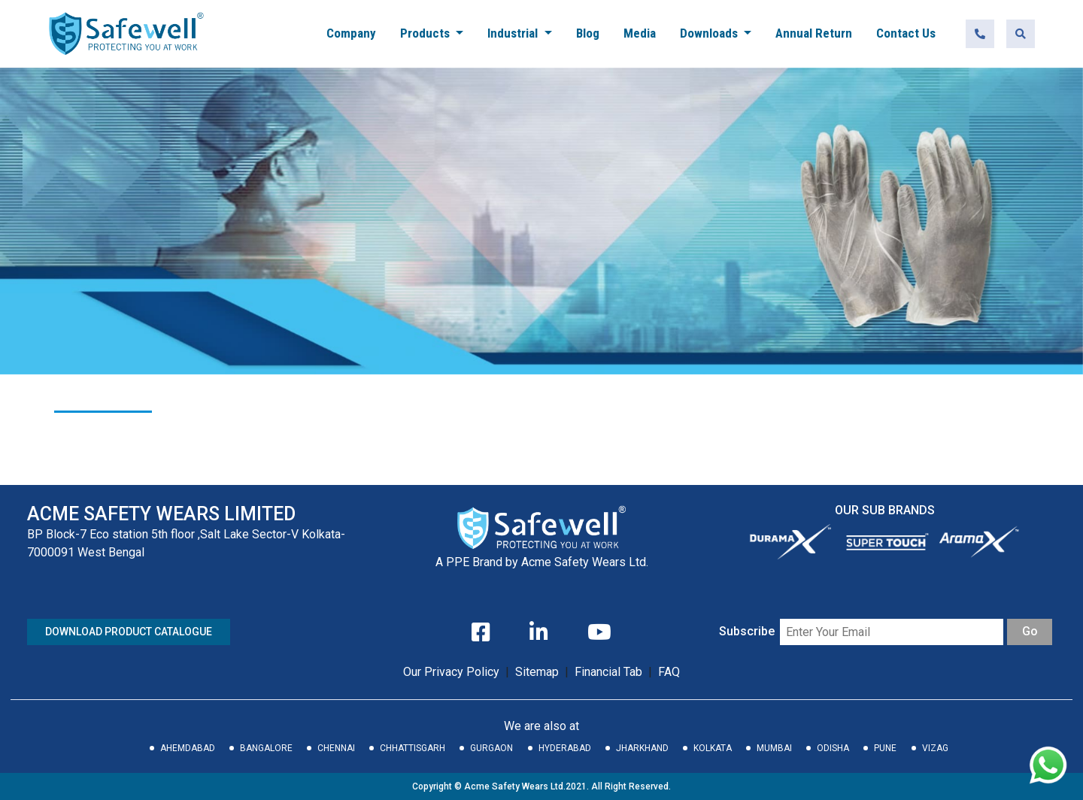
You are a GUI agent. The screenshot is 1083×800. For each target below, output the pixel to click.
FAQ (669, 672)
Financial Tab (610, 672)
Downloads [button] (710, 33)
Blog (587, 33)
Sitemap (537, 672)
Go (1030, 631)
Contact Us (906, 33)
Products (426, 33)
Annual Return (813, 33)
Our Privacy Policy (451, 672)
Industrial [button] (514, 33)
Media (639, 33)
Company (351, 33)
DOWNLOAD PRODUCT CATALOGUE (128, 632)
